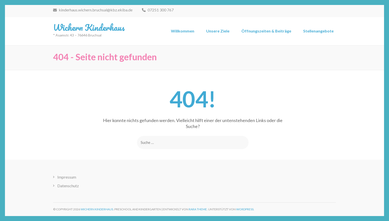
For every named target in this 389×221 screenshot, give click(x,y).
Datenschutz (68, 185)
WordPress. (245, 209)
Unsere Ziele (217, 31)
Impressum (66, 177)
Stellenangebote (318, 31)
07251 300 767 (158, 9)
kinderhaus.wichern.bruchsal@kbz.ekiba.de (92, 9)
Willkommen (182, 31)
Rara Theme (198, 209)
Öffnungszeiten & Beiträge (266, 31)
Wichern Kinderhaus (89, 27)
